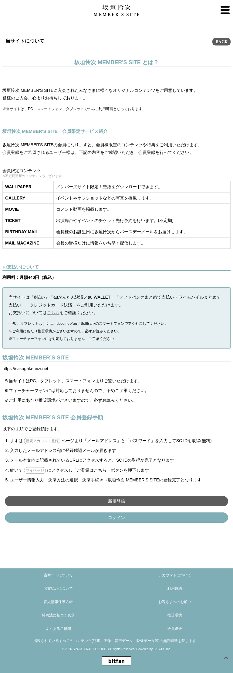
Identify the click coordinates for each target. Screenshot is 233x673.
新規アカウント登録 (42, 441)
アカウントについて (174, 575)
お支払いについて (58, 588)
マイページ (35, 470)
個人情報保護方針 (58, 602)
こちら (53, 312)
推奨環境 (174, 615)
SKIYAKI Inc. (162, 649)
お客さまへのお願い (174, 602)
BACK (221, 41)
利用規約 (174, 588)
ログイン (116, 517)
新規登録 (116, 501)
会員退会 (174, 628)
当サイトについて (58, 575)
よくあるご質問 (58, 628)
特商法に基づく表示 (58, 615)
